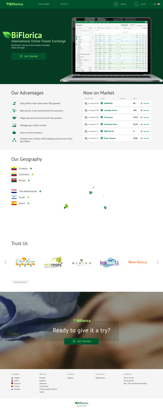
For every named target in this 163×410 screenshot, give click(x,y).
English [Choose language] (15, 378)
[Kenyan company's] (21, 180)
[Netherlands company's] (27, 191)
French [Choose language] (15, 386)
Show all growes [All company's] (20, 282)
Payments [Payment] (43, 383)
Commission (43, 386)
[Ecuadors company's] (22, 168)
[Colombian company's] (23, 174)
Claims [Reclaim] (41, 392)
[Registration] (121, 4)
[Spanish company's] (21, 203)
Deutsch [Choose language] (16, 383)
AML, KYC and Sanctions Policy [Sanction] (135, 383)
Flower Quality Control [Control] (48, 389)
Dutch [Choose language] (15, 380)
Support (70, 378)
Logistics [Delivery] (42, 380)
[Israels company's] (21, 197)
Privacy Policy (129, 380)
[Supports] (64, 4)
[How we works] (44, 4)
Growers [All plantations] (42, 378)
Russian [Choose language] (15, 389)
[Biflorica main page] (16, 4)
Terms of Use (129, 378)
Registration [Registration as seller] (100, 378)
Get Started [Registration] (28, 56)
